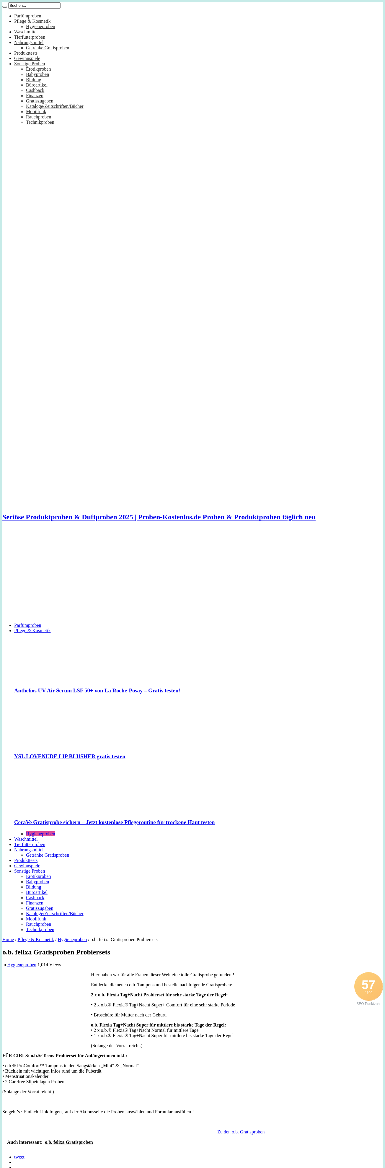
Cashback (35, 90)
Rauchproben (38, 116)
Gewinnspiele (27, 58)
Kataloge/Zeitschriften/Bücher (55, 106)
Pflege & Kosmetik (32, 21)
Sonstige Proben (29, 63)
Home (8, 939)
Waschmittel (26, 31)
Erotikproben (38, 68)
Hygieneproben (40, 26)
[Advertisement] (192, 576)
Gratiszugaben (39, 100)
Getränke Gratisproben (47, 47)
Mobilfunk (36, 111)
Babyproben (37, 74)
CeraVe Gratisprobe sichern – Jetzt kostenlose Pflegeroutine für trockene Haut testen (114, 822)
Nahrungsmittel (29, 42)
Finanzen (34, 95)
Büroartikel (37, 84)
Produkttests (25, 53)
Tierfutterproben (29, 37)
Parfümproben (27, 15)
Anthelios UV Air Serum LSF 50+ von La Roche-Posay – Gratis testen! (97, 690)
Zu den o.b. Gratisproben (241, 1131)
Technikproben (40, 122)
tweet (19, 1156)
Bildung (33, 79)
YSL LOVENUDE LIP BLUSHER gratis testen (69, 756)
